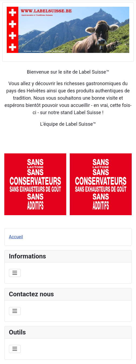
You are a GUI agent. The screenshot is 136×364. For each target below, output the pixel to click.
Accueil (16, 236)
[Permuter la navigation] (15, 273)
